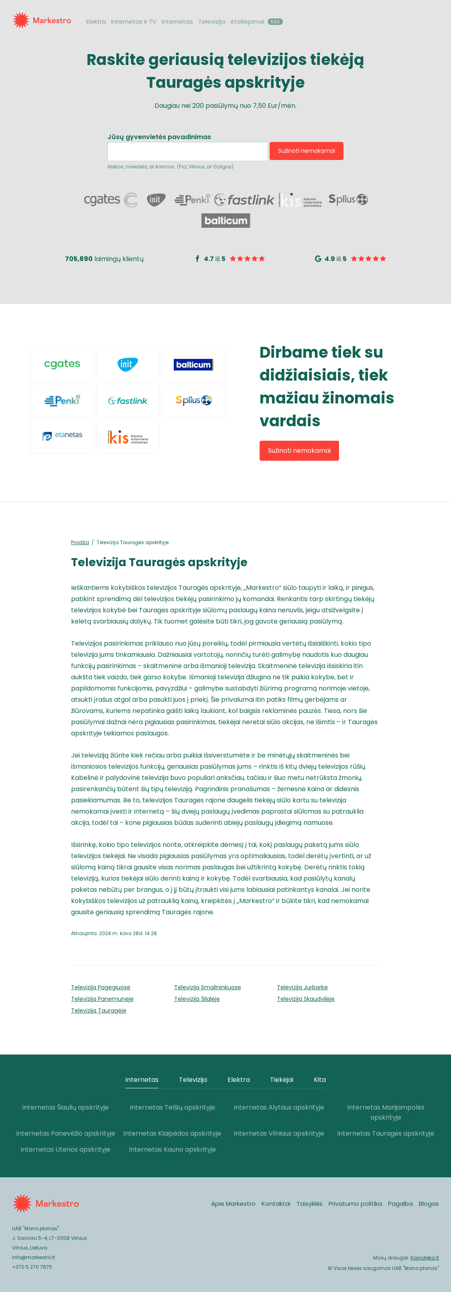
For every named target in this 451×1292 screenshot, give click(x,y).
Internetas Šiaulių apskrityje (65, 1107)
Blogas (429, 1203)
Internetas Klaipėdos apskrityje (172, 1133)
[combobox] (188, 151)
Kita (320, 1079)
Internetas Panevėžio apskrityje (65, 1133)
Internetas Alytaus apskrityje (279, 1107)
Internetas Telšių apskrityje (172, 1107)
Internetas (177, 21)
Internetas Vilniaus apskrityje (279, 1133)
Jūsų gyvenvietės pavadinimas (159, 138)
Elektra (96, 21)
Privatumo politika (355, 1203)
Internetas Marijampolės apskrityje (386, 1112)
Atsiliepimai (256, 21)
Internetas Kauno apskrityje (172, 1149)
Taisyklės (310, 1203)
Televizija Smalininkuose (207, 987)
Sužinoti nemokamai (306, 151)
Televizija (211, 21)
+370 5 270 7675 (32, 1267)
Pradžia (80, 542)
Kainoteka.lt (424, 1257)
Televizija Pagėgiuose (100, 987)
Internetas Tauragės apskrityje (385, 1133)
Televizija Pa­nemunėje (102, 999)
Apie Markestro (233, 1203)
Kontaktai (276, 1203)
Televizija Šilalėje (197, 999)
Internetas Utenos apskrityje (65, 1149)
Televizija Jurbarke (302, 987)
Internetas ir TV (133, 21)
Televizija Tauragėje (98, 1010)
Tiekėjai (281, 1079)
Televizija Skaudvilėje (306, 999)
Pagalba (400, 1203)
